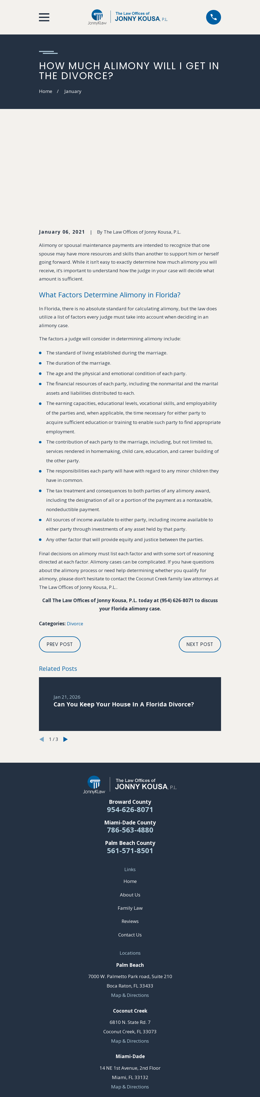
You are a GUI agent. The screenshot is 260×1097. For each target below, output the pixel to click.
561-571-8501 (130, 765)
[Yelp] (143, 1030)
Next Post (200, 559)
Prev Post (60, 559)
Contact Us (130, 849)
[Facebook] (117, 1030)
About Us (130, 809)
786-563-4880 (130, 744)
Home (130, 796)
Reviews (130, 836)
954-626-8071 (130, 723)
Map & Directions (130, 909)
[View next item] (65, 653)
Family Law (130, 823)
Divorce (75, 538)
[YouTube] (130, 1030)
